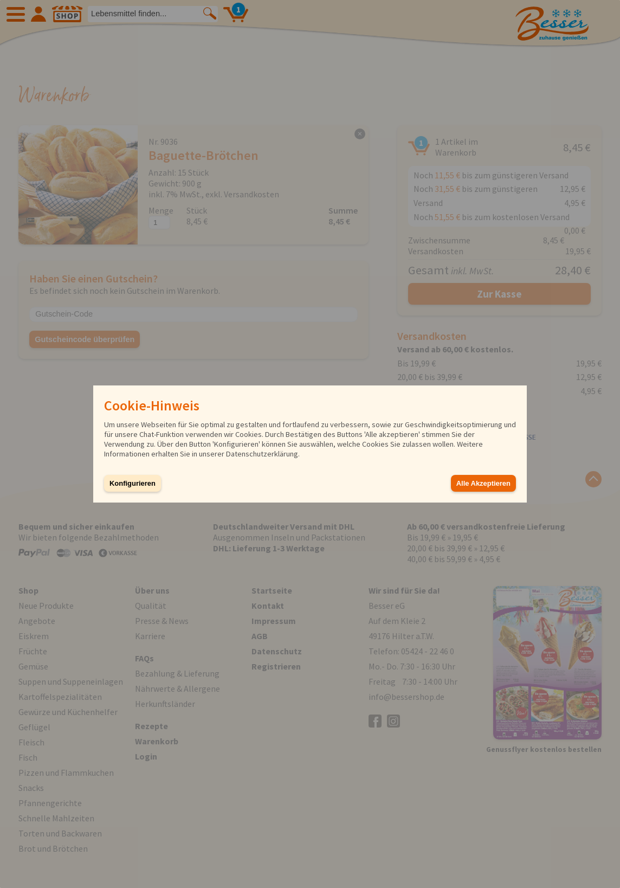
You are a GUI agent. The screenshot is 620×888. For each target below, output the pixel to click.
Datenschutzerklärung (262, 454)
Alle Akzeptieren (483, 483)
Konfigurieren (132, 483)
